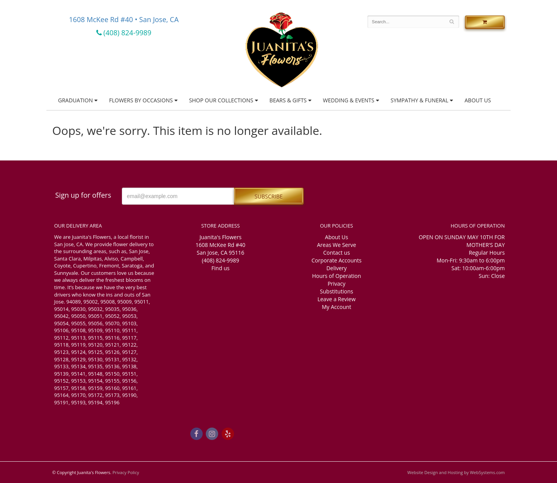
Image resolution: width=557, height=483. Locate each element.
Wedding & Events (348, 100)
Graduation (75, 100)
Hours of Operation (336, 275)
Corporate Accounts (336, 260)
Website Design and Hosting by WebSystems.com (456, 472)
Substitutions (336, 291)
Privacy (336, 283)
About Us (478, 100)
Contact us (336, 252)
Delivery (336, 268)
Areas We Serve (336, 244)
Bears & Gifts (288, 100)
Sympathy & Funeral (419, 100)
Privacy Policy (126, 472)
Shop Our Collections (221, 100)
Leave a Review (337, 299)
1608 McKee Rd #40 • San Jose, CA (124, 19)
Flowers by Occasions (141, 100)
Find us (221, 268)
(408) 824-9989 (124, 32)
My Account (336, 306)
